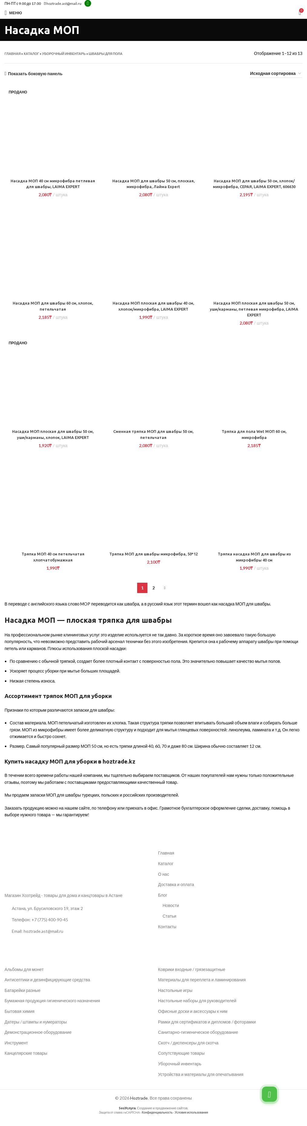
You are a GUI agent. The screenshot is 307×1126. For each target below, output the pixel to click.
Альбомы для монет (24, 975)
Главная (13, 54)
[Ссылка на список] (77, 925)
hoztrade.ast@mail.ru (62, 3)
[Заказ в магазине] (275, 73)
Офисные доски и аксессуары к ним (192, 1017)
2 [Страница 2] (153, 593)
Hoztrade (139, 1104)
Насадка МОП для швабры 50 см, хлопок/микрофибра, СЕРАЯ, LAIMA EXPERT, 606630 (255, 186)
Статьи (169, 922)
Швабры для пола (106, 54)
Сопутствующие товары (181, 1059)
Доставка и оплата (176, 890)
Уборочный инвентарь (64, 54)
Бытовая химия (20, 1017)
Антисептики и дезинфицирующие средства (47, 985)
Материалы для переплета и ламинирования (202, 985)
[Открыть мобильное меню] (13, 13)
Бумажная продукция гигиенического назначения (52, 1006)
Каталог (31, 54)
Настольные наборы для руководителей (197, 1006)
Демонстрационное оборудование (38, 1038)
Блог (162, 900)
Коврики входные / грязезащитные (191, 975)
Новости (171, 911)
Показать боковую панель (35, 73)
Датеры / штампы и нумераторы (36, 1027)
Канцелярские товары (26, 1059)
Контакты (167, 932)
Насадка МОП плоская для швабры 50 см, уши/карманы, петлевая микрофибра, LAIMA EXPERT (254, 315)
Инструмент (16, 1048)
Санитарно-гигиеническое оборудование (198, 1038)
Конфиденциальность (157, 1118)
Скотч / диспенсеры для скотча (188, 1048)
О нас (163, 879)
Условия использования (191, 1118)
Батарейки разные (22, 996)
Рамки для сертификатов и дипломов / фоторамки (207, 1027)
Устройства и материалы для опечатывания (200, 1080)
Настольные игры (175, 996)
